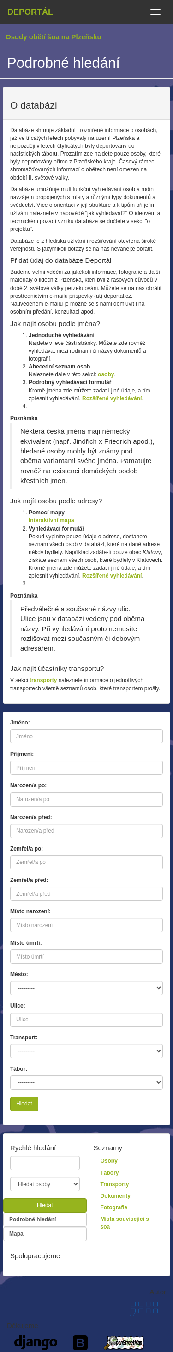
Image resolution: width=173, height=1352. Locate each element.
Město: (19, 974)
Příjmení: (22, 754)
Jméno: (20, 722)
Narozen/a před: (31, 817)
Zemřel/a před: (29, 880)
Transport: (23, 1037)
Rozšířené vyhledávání (112, 398)
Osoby (109, 1161)
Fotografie (114, 1207)
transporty (43, 680)
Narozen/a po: (28, 785)
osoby (106, 374)
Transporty (115, 1184)
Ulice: (17, 1005)
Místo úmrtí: (26, 943)
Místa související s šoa (125, 1223)
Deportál (30, 12)
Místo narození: (30, 911)
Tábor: (18, 1069)
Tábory (110, 1173)
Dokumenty (116, 1196)
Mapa (16, 1234)
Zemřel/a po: (26, 848)
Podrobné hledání (32, 1219)
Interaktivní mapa (51, 520)
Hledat (24, 1103)
